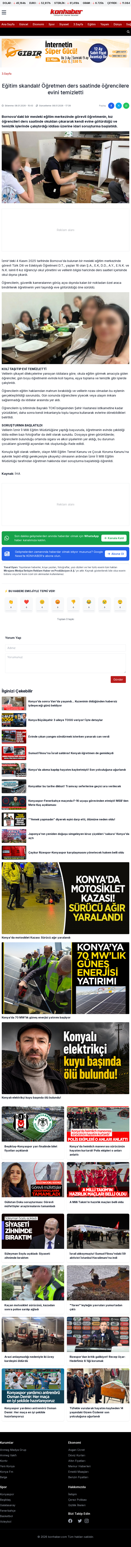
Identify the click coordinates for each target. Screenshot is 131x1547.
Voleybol (5, 1521)
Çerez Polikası (77, 1499)
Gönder (118, 679)
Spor (52, 24)
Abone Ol (116, 554)
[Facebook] (70, 1521)
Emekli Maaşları (78, 1471)
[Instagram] (87, 1521)
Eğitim (92, 24)
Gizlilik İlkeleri (76, 1505)
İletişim (72, 1494)
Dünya (118, 24)
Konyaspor (7, 1494)
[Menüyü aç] (4, 12)
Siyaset (64, 24)
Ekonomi (38, 24)
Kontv (4, 1460)
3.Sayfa (78, 24)
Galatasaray (7, 1505)
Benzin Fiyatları (78, 1477)
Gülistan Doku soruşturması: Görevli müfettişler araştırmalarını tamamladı (53, 31)
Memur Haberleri (79, 1466)
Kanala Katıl (114, 538)
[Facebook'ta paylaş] (111, 106)
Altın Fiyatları (76, 1460)
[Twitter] (80, 1521)
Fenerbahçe (8, 1510)
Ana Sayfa (7, 24)
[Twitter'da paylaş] (119, 106)
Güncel (23, 24)
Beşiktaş (5, 1499)
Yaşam (104, 24)
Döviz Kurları (76, 1455)
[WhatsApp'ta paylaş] (126, 106)
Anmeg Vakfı (8, 1455)
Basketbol (6, 1516)
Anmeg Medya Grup (13, 1450)
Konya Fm (6, 1471)
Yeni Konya (7, 1466)
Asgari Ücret (76, 1450)
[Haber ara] (128, 31)
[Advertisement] (65, 230)
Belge (3, 1477)
